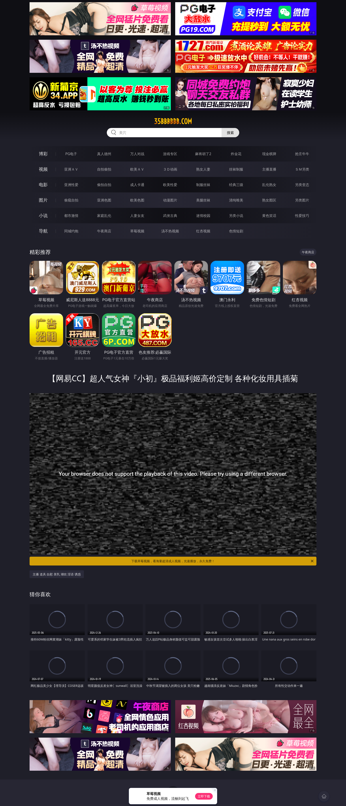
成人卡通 (137, 184)
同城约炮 (71, 231)
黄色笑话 (269, 215)
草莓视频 (137, 231)
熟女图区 (269, 200)
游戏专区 (170, 153)
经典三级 (236, 184)
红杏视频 (203, 231)
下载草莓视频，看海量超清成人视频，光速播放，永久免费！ (222, 561)
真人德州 (104, 153)
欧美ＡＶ (137, 169)
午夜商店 (104, 231)
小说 (43, 215)
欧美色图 (137, 200)
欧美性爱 (170, 184)
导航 (43, 231)
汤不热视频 (170, 231)
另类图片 (302, 200)
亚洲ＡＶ (71, 169)
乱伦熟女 (269, 184)
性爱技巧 (302, 215)
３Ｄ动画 (170, 169)
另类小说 (236, 215)
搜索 (230, 132)
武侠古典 (170, 215)
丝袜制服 (236, 169)
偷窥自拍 (71, 200)
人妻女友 (137, 215)
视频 (43, 169)
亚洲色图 (104, 200)
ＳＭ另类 (302, 169)
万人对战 (137, 153)
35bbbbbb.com (173, 121)
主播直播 (269, 169)
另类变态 (302, 184)
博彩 (43, 154)
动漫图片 (170, 200)
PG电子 (71, 153)
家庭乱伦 (104, 215)
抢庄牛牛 (302, 153)
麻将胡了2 (203, 153)
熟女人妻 (203, 169)
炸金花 (236, 153)
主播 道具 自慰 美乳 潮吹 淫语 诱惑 (57, 574)
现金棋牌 (269, 153)
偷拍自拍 (104, 184)
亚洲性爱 (71, 184)
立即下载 (204, 796)
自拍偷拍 (104, 169)
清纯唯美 (236, 200)
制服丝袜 (203, 184)
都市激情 (71, 215)
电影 (43, 185)
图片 (43, 200)
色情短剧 (236, 231)
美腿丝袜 (203, 200)
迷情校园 (203, 215)
